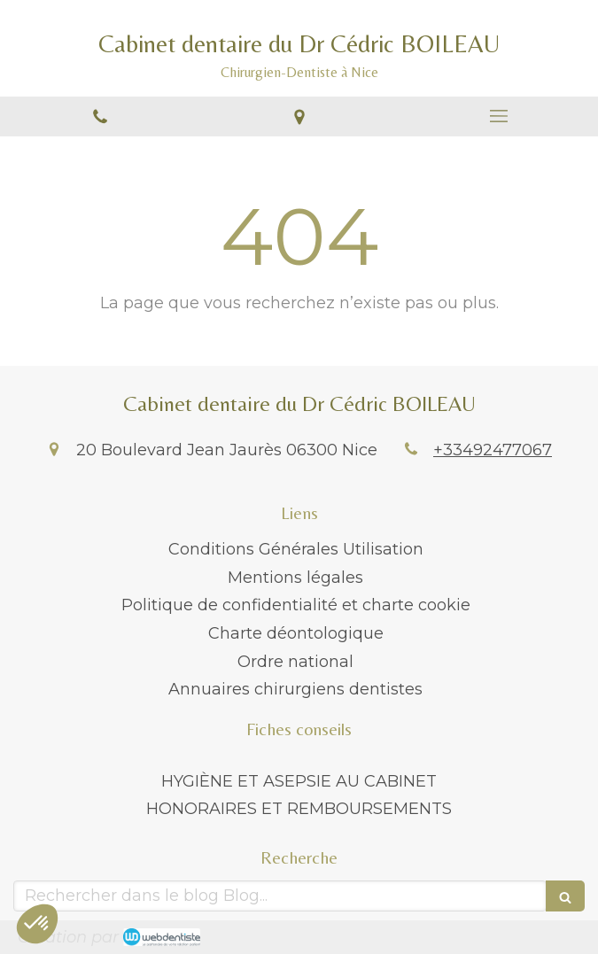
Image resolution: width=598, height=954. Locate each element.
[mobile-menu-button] (498, 116)
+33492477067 (492, 450)
